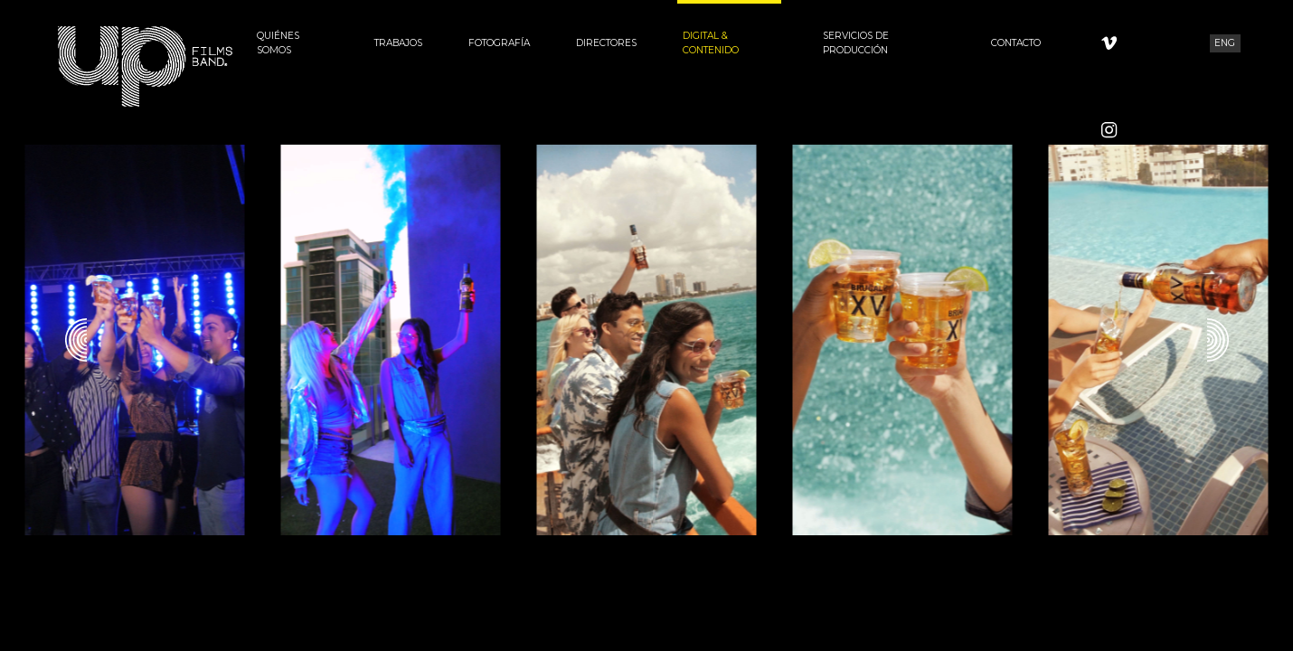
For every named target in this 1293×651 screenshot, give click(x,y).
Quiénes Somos (278, 43)
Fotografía (499, 43)
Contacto (1016, 43)
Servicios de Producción (856, 43)
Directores (606, 43)
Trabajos (398, 43)
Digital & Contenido (711, 43)
